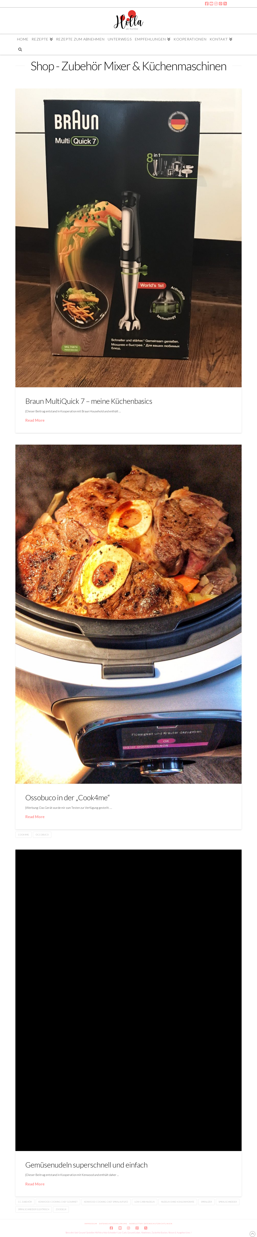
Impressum (90, 1224)
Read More (35, 420)
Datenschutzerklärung (113, 1224)
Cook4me (23, 834)
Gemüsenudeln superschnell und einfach (86, 1164)
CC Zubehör (25, 1201)
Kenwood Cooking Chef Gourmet (58, 1201)
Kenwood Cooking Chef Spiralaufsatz (106, 1201)
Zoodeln (61, 1209)
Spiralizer (206, 1201)
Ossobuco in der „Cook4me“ (67, 797)
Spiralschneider (227, 1201)
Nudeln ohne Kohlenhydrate (177, 1201)
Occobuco (42, 834)
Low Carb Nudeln (145, 1201)
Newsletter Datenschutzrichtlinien (150, 1224)
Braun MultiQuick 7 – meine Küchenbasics (88, 401)
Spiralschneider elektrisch (33, 1209)
